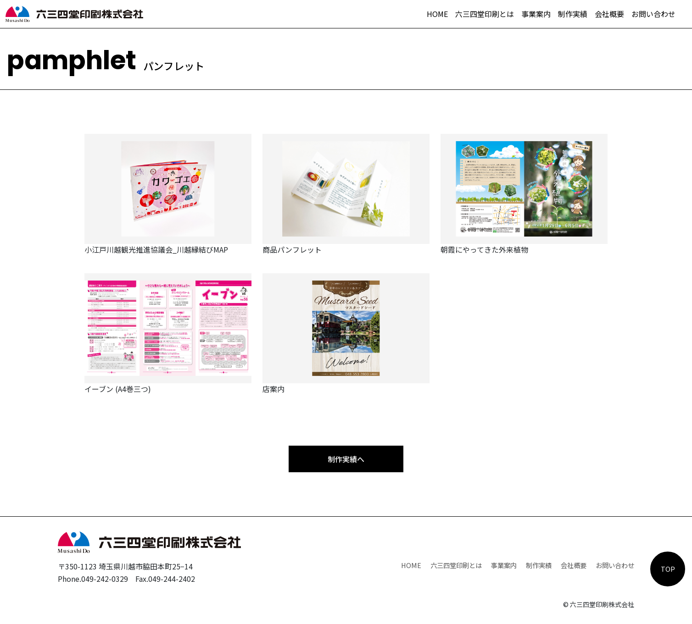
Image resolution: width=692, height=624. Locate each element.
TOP (668, 569)
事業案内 (536, 13)
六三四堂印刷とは (484, 13)
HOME (437, 13)
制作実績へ (346, 458)
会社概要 (609, 13)
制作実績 (572, 13)
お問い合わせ (653, 13)
